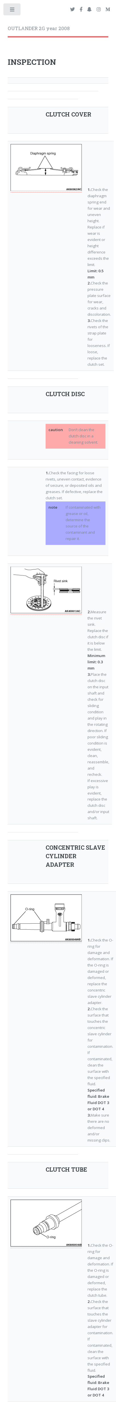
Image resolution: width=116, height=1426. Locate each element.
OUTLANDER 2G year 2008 (39, 28)
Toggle (12, 10)
